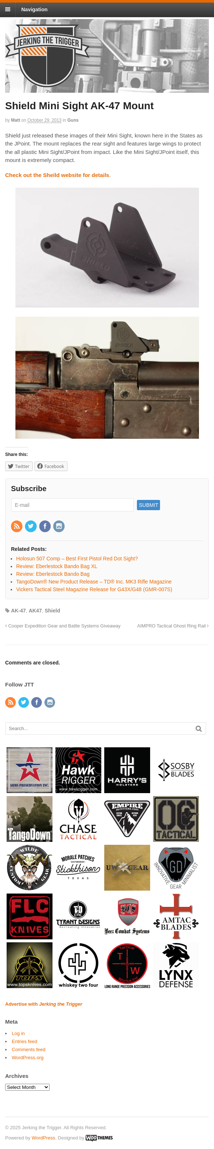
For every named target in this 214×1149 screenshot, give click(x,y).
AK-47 (18, 611)
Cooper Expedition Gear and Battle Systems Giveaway (62, 626)
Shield (52, 611)
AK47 (35, 611)
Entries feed (24, 1041)
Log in (18, 1033)
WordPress (43, 1138)
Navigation (34, 9)
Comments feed (29, 1049)
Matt (15, 120)
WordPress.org (27, 1057)
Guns (73, 120)
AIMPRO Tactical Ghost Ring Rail (173, 626)
